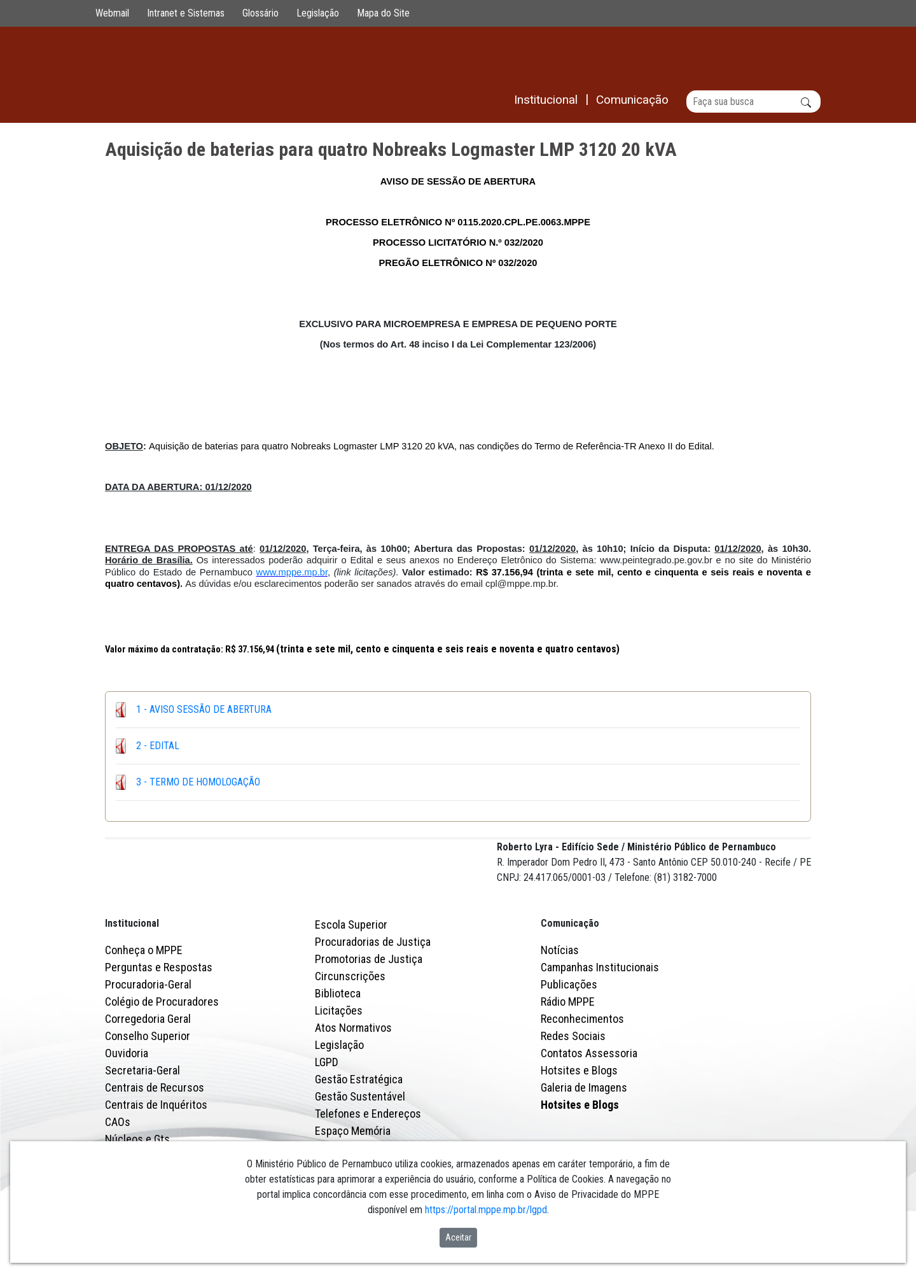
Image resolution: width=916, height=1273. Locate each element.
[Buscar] (753, 101)
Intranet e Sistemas (186, 13)
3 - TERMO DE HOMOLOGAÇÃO (198, 782)
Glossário (260, 13)
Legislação (317, 13)
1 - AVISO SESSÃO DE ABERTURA (204, 709)
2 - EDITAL (157, 746)
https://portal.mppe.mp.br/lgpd (486, 1210)
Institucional (132, 979)
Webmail (112, 13)
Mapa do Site (383, 13)
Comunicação (570, 979)
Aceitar (458, 1237)
